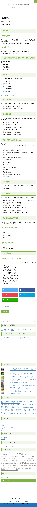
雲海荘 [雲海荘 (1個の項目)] (9, 470)
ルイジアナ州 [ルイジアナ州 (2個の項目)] (18, 460)
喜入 (4, 81)
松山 (4, 89)
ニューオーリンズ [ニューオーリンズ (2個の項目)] (20, 458)
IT (1, 422)
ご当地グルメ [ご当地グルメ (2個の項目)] (5, 454)
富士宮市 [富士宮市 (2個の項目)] (16, 463)
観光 (2, 430)
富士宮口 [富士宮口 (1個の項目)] (12, 463)
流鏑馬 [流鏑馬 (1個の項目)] (2, 468)
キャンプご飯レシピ (8, 427)
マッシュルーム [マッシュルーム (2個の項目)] (5, 460)
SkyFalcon (3, 506)
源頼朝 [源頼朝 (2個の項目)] (12, 468)
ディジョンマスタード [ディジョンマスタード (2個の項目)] (28, 456)
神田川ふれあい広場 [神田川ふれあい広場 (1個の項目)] (19, 468)
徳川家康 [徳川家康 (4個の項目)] (13, 466)
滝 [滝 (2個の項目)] (14, 468)
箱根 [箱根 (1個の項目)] (26, 468)
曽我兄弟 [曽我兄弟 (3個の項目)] (28, 465)
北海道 (7, 315)
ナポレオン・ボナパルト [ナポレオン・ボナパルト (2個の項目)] (8, 458)
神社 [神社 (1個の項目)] (24, 468)
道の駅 (3, 439)
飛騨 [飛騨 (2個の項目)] (16, 470)
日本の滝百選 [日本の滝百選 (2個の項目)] (21, 465)
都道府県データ (5, 306)
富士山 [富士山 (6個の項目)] (22, 463)
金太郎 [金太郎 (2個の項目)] (6, 470)
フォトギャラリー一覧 (7, 446)
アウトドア (4, 424)
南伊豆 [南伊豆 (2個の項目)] (31, 460)
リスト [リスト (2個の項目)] (12, 460)
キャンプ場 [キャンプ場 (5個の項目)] (18, 454)
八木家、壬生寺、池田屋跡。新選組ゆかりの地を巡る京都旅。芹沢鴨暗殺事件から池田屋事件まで (23, 370)
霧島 (4, 84)
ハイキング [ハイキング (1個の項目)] (28, 458)
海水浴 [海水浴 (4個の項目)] (6, 468)
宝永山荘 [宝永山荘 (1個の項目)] (2, 463)
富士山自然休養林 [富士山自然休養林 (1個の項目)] (29, 463)
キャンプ (4, 425)
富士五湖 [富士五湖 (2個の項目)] (7, 463)
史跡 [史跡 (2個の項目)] (34, 460)
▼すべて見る (6, 176)
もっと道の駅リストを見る (8, 95)
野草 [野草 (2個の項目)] (2, 470)
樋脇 (4, 86)
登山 (3, 428)
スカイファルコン (18, 8)
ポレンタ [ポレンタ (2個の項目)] (33, 458)
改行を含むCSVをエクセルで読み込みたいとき (23, 382)
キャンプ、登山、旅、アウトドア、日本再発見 (18, 501)
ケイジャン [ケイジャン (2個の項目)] (27, 454)
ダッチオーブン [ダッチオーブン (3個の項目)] (15, 456)
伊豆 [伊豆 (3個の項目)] (27, 460)
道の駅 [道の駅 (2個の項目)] (29, 468)
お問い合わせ (4, 477)
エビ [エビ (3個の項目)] (10, 454)
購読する (6, 480)
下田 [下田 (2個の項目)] (24, 460)
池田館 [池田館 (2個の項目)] (34, 465)
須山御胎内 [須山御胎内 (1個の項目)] (13, 470)
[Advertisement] (18, 351)
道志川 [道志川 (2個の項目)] (33, 468)
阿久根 (5, 91)
